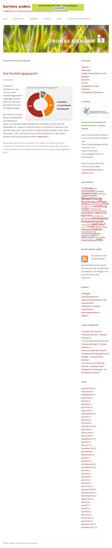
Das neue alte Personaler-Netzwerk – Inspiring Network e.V (93, 334)
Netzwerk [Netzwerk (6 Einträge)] (86, 229)
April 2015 (85, 461)
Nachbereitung (16, 149)
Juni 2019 (84, 417)
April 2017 (85, 442)
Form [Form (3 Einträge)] (90, 207)
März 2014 (85, 477)
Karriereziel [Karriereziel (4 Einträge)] (86, 218)
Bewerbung (53, 143)
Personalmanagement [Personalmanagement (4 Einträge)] (91, 233)
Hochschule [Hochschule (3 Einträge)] (94, 209)
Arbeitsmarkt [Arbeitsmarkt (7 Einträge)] (89, 193)
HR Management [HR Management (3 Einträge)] (87, 211)
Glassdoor (64, 146)
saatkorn (84, 315)
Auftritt (35, 146)
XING (5, 152)
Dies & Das (85, 79)
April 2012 (85, 511)
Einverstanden (59, 8)
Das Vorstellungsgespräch (20, 73)
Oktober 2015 (86, 454)
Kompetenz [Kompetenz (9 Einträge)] (100, 218)
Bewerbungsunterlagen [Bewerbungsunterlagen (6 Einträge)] (94, 201)
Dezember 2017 (87, 439)
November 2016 (87, 448)
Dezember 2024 (87, 394)
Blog (5, 19)
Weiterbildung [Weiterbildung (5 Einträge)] (88, 240)
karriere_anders (16, 6)
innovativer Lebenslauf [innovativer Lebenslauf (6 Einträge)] (94, 212)
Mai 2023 (84, 401)
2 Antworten (8, 80)
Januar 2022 (85, 407)
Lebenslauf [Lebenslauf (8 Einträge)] (98, 224)
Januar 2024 (85, 398)
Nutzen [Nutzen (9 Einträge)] (97, 229)
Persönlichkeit (28, 149)
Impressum (34, 543)
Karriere (61, 143)
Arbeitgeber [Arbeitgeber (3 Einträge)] (100, 191)
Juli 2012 (84, 502)
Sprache (38, 149)
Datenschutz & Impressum (79, 19)
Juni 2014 (84, 470)
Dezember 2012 (87, 489)
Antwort (28, 146)
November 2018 (87, 426)
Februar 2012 (86, 518)
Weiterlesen (43, 136)
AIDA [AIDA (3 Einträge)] (95, 189)
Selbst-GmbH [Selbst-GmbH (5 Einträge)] (88, 237)
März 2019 (85, 423)
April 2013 (85, 483)
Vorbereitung (47, 149)
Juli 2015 (84, 458)
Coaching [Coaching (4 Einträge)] (98, 204)
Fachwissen (43, 146)
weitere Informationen (69, 5)
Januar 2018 (85, 436)
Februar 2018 (86, 432)
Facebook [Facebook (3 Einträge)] (84, 207)
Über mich (33, 19)
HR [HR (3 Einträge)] (100, 209)
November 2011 (87, 527)
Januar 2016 (85, 451)
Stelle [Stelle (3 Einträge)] (97, 238)
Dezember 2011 (87, 524)
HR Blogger (85, 293)
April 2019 (85, 420)
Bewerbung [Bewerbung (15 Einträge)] (91, 198)
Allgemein (44, 143)
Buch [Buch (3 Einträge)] (92, 204)
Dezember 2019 (87, 413)
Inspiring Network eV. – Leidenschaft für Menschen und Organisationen (93, 300)
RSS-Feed (101, 259)
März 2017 (85, 445)
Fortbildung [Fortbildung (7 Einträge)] (100, 206)
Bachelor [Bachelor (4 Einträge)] (93, 195)
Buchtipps (85, 76)
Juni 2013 (84, 480)
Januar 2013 (85, 486)
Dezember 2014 (87, 464)
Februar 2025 (86, 391)
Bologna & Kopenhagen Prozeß (93, 73)
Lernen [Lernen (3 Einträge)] (83, 227)
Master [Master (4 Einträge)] (99, 226)
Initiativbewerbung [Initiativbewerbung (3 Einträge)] (99, 211)
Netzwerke (85, 89)
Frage (51, 146)
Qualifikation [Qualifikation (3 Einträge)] (85, 235)
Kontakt (47, 19)
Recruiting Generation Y (90, 312)
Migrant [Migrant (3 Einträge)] (105, 227)
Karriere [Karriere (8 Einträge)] (86, 215)
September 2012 (87, 496)
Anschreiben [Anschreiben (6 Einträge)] (88, 190)
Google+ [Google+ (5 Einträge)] (85, 208)
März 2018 (85, 429)
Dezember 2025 (87, 388)
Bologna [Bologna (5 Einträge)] (85, 203)
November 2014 (87, 467)
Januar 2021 (85, 410)
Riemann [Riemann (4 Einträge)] (95, 235)
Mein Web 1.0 (18, 19)
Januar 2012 (85, 521)
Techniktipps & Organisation (92, 92)
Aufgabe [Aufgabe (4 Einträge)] (85, 195)
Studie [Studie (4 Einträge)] (102, 237)
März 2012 (85, 515)
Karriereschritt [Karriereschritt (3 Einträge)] (98, 216)
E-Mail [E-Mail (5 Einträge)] (106, 203)
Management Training (90, 86)
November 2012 (87, 492)
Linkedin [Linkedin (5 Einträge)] (91, 226)
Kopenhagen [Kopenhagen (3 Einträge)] (85, 225)
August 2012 (86, 499)
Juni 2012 (84, 505)
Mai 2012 (84, 508)
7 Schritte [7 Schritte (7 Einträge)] (87, 188)
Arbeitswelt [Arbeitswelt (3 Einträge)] (102, 194)
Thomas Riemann (21, 543)
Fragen (56, 146)
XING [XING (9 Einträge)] (99, 240)
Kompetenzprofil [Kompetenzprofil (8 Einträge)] (92, 221)
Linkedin (6, 149)
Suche (59, 19)
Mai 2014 (84, 473)
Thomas (84, 331)
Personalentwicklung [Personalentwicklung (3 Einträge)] (88, 232)
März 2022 (85, 404)
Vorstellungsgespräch (61, 149)
